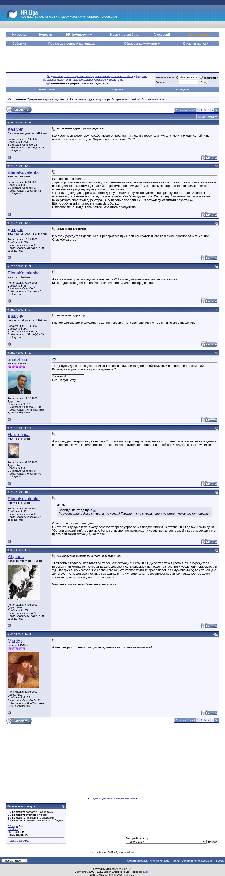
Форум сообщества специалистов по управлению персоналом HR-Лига (90, 76)
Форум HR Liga (159, 860)
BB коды (13, 826)
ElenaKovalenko (24, 172)
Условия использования (197, 860)
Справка (117, 89)
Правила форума (18, 840)
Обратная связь (137, 860)
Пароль (160, 82)
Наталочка (19, 434)
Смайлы (13, 829)
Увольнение (116, 79)
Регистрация (47, 89)
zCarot (146, 871)
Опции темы (206, 116)
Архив (176, 860)
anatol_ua (17, 359)
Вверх (220, 860)
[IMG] (11, 832)
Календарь (183, 89)
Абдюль (16, 556)
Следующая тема (124, 798)
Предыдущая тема (101, 798)
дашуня (15, 129)
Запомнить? (209, 77)
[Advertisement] (113, 57)
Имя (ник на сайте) (167, 77)
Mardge (15, 641)
